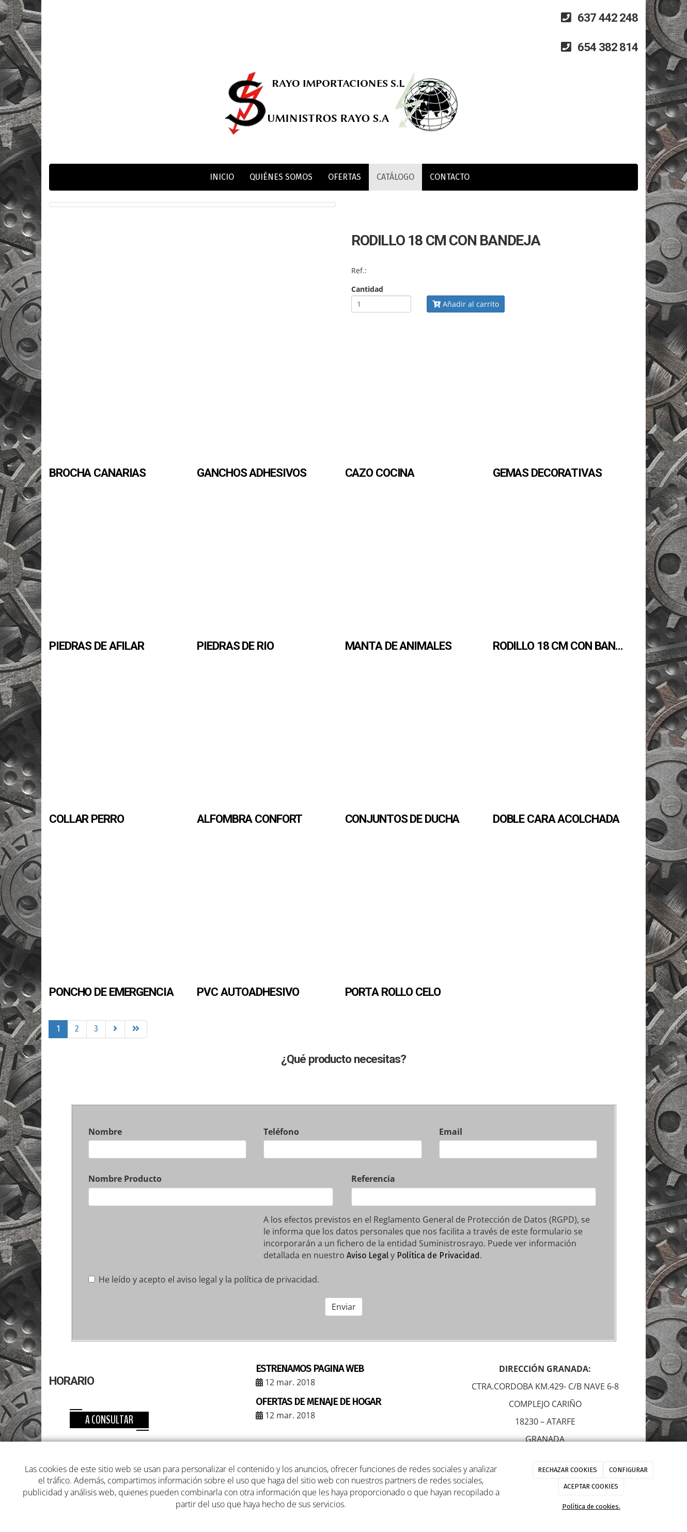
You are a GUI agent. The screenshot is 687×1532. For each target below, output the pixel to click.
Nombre (105, 1131)
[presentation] (166, 1241)
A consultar (109, 1420)
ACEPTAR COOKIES (591, 1486)
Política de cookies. (591, 1506)
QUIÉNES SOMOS (281, 177)
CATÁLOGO (395, 177)
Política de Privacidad (438, 1255)
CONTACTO (450, 177)
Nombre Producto (125, 1178)
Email (450, 1131)
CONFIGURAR (628, 1470)
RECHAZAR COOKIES (567, 1470)
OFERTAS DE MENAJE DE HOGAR (318, 1402)
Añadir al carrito (465, 304)
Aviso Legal (367, 1255)
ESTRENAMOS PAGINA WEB (310, 1368)
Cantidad (367, 289)
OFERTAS (344, 177)
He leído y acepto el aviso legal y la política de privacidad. (203, 1279)
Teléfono (281, 1131)
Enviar (344, 1306)
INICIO (222, 177)
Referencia (373, 1178)
